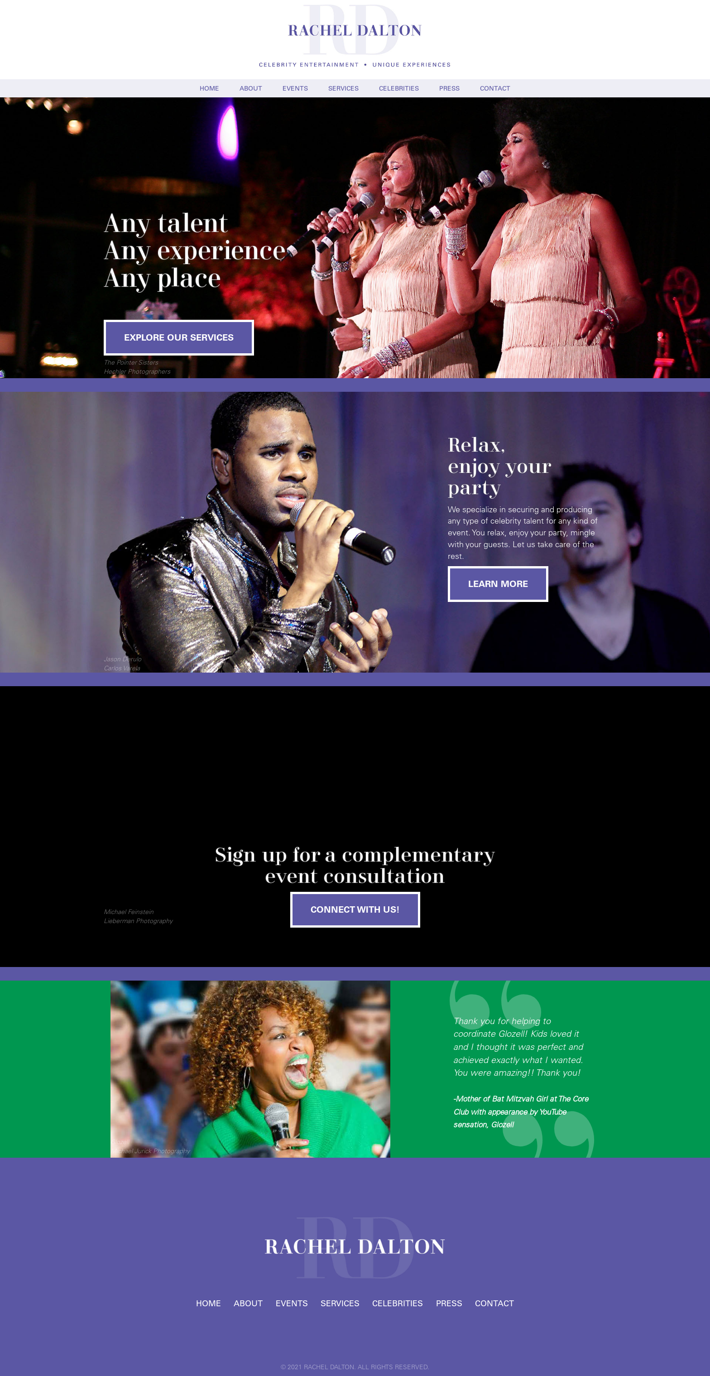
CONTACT (495, 88)
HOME (209, 88)
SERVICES (343, 88)
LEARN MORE (498, 583)
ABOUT (251, 88)
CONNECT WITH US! (355, 909)
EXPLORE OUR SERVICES (179, 337)
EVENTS (295, 88)
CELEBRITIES (399, 88)
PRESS (449, 88)
